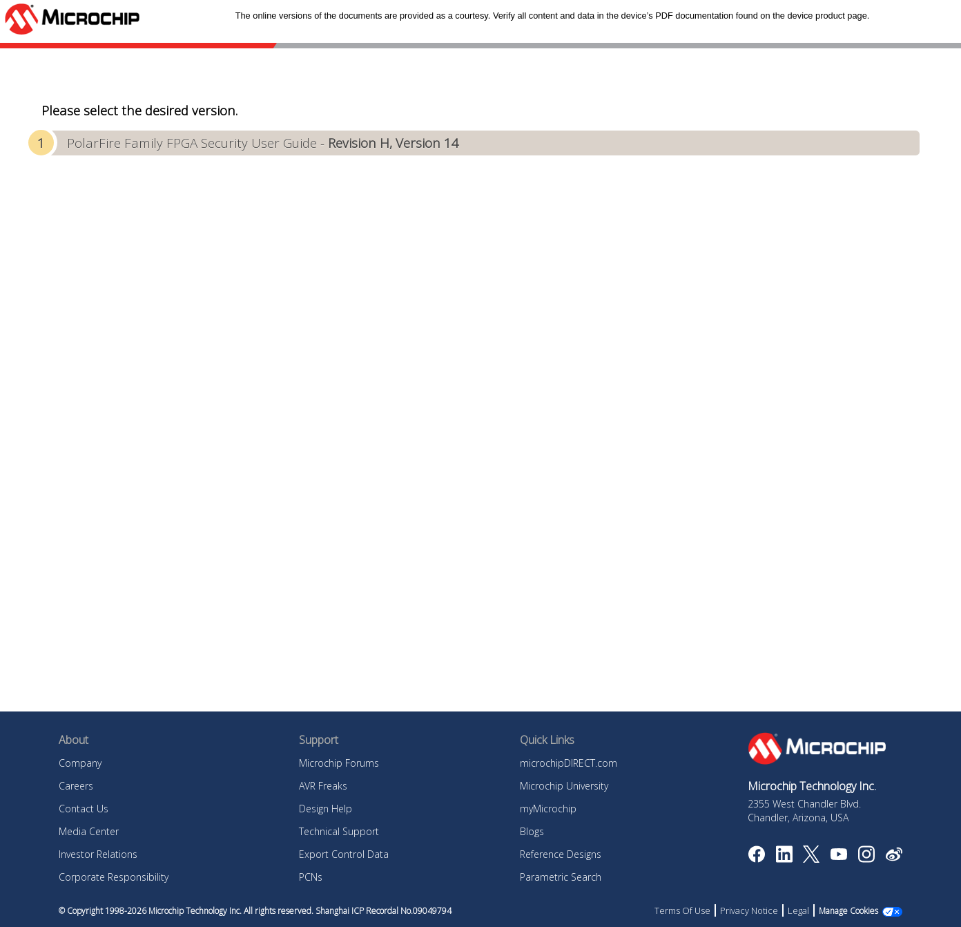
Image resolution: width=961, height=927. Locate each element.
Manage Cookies (848, 911)
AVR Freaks (323, 785)
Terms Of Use (682, 910)
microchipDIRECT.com (568, 763)
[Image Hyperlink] (838, 855)
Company (80, 763)
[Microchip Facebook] (756, 858)
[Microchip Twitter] (811, 858)
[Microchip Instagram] (866, 858)
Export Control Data (344, 854)
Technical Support (339, 831)
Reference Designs (560, 854)
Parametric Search (560, 876)
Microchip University (564, 785)
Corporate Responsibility (113, 876)
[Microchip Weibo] (893, 857)
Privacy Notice (749, 910)
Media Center (89, 831)
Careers (76, 785)
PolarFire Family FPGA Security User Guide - (263, 142)
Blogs (532, 831)
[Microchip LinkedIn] (784, 858)
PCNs (310, 876)
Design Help (325, 808)
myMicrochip (548, 808)
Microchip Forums (339, 763)
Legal (798, 910)
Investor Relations (98, 854)
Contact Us (83, 808)
